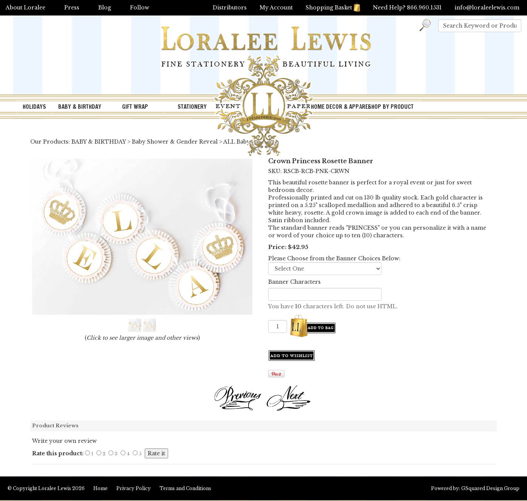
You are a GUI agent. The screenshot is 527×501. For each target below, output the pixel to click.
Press (71, 7)
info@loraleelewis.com (486, 7)
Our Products (49, 141)
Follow (139, 7)
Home (100, 488)
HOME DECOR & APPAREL (335, 107)
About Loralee (25, 7)
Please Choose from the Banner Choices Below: (334, 258)
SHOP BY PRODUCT (391, 107)
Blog (104, 7)
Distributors (230, 7)
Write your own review (64, 441)
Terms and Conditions (185, 488)
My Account (276, 7)
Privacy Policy (133, 488)
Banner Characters (294, 281)
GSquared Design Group (490, 488)
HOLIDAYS (34, 107)
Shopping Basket (333, 7)
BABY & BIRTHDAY (79, 107)
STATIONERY (192, 107)
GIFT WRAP (135, 107)
